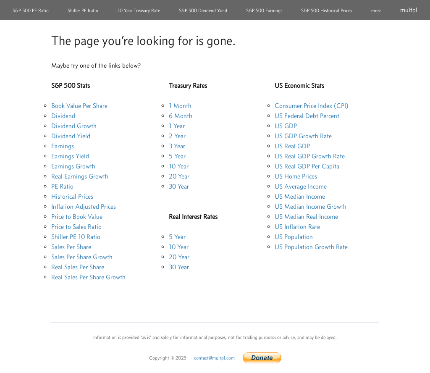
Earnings (62, 146)
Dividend (63, 116)
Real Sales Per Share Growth (88, 277)
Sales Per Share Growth (82, 257)
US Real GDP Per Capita (307, 166)
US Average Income (301, 186)
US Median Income (300, 196)
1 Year (177, 126)
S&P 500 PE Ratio (31, 10)
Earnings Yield (70, 156)
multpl (408, 10)
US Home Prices (296, 176)
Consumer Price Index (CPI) (312, 106)
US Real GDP (292, 146)
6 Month (180, 116)
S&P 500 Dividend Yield (203, 10)
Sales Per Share (71, 247)
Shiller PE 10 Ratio (75, 237)
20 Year (179, 176)
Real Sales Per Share (77, 267)
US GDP (286, 126)
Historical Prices (72, 196)
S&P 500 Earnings (264, 10)
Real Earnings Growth (79, 176)
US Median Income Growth (310, 206)
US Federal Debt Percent (307, 116)
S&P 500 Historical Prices (326, 10)
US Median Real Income (306, 217)
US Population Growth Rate (311, 247)
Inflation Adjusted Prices (83, 206)
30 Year (179, 186)
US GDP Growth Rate (303, 136)
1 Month (180, 106)
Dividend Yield (70, 136)
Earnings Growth (73, 166)
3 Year (177, 146)
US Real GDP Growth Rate (310, 156)
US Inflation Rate (297, 227)
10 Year (179, 166)
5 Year (177, 156)
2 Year (177, 136)
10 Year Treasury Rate (139, 10)
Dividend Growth (74, 126)
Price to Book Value (76, 217)
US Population (294, 237)
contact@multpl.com (214, 358)
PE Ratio (62, 186)
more (376, 10)
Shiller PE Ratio (83, 10)
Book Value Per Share (79, 106)
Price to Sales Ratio (76, 227)
